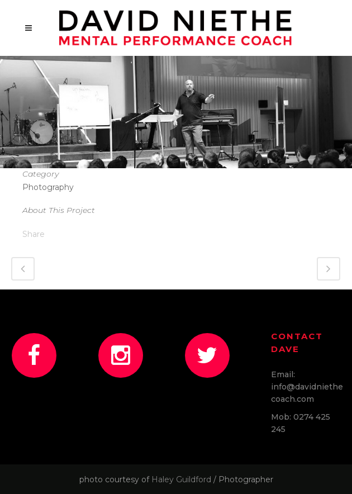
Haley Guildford (181, 479)
